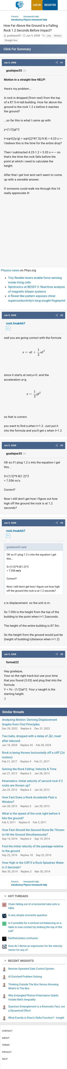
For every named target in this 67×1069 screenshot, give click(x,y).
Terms (6, 1045)
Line (49, 35)
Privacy (7, 1052)
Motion (57, 35)
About (6, 1038)
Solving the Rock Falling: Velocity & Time (29, 769)
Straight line (11, 40)
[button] (56, 62)
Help (5, 1059)
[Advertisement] (33, 229)
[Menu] (7, 5)
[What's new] (61, 5)
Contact (7, 1030)
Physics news (10, 270)
